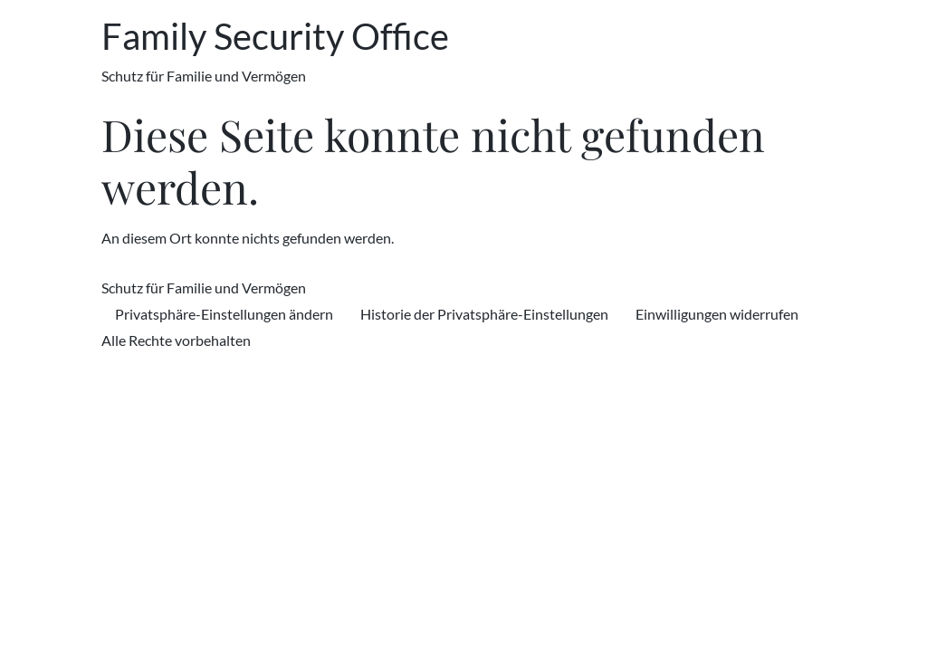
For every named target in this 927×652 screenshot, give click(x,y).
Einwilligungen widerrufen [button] (717, 313)
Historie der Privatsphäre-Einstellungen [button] (484, 313)
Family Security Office (275, 36)
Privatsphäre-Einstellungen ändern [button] (224, 313)
